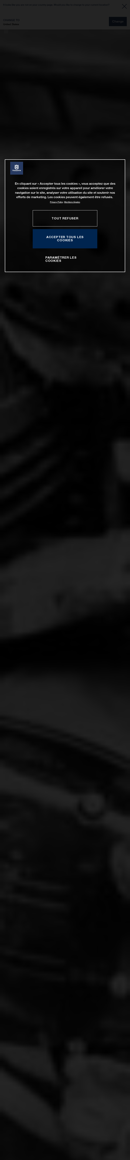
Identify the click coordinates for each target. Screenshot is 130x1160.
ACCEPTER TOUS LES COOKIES (65, 238)
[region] (65, 215)
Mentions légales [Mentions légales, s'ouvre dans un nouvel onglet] (72, 202)
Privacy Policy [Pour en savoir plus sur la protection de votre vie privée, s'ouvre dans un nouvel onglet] (56, 202)
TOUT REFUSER (65, 218)
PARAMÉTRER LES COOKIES (61, 259)
